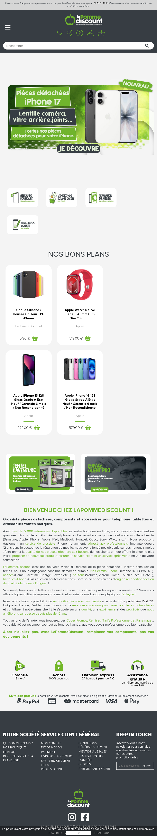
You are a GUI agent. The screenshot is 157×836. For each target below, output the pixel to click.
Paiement (48, 740)
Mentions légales (92, 739)
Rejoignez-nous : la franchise (18, 746)
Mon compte (51, 731)
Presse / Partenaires (94, 757)
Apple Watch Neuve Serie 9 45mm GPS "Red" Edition (78, 288)
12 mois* (19, 658)
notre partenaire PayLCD (135, 589)
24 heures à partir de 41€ (98, 658)
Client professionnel (52, 755)
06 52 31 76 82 (101, 3)
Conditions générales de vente (93, 733)
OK (78, 833)
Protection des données (90, 746)
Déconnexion (51, 735)
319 (74, 312)
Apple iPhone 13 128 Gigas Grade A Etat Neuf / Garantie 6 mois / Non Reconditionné (128, 292)
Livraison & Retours (57, 744)
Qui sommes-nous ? (18, 731)
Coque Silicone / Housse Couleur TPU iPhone (28, 288)
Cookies (84, 752)
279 (125, 321)
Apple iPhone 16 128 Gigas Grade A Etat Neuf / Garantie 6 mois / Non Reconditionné (28, 388)
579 (24, 416)
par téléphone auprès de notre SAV (137, 662)
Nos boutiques (15, 735)
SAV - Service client (56, 749)
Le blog (9, 740)
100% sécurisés (58, 658)
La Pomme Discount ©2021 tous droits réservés (78, 815)
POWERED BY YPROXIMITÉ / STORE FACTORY (79, 821)
